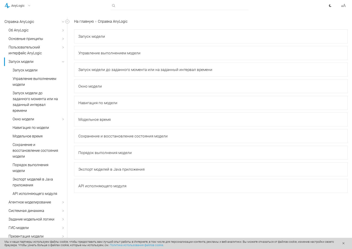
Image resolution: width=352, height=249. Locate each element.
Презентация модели (26, 236)
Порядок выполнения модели (30, 168)
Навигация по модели (31, 128)
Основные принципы (26, 39)
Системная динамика (26, 211)
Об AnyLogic (19, 30)
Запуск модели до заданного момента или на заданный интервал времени (35, 102)
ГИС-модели (19, 228)
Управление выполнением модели (34, 82)
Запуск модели (21, 61)
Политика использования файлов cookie (136, 245)
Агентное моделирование (30, 202)
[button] (23, 5)
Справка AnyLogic (19, 22)
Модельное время (28, 136)
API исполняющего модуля (35, 194)
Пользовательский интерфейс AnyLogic (25, 50)
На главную (84, 21)
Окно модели (23, 119)
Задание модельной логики (31, 219)
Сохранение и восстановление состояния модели (35, 151)
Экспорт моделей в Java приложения (33, 182)
